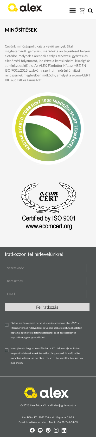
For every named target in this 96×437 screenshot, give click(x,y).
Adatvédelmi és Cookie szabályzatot (48, 328)
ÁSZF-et (75, 323)
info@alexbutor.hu (36, 422)
